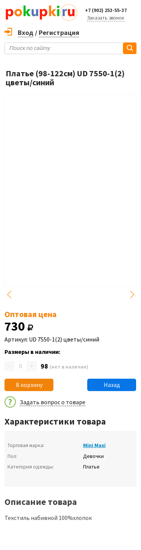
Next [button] (131, 294)
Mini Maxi (94, 445)
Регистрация (59, 32)
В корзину (29, 384)
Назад (112, 384)
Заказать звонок (105, 17)
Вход (25, 32)
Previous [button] (9, 294)
